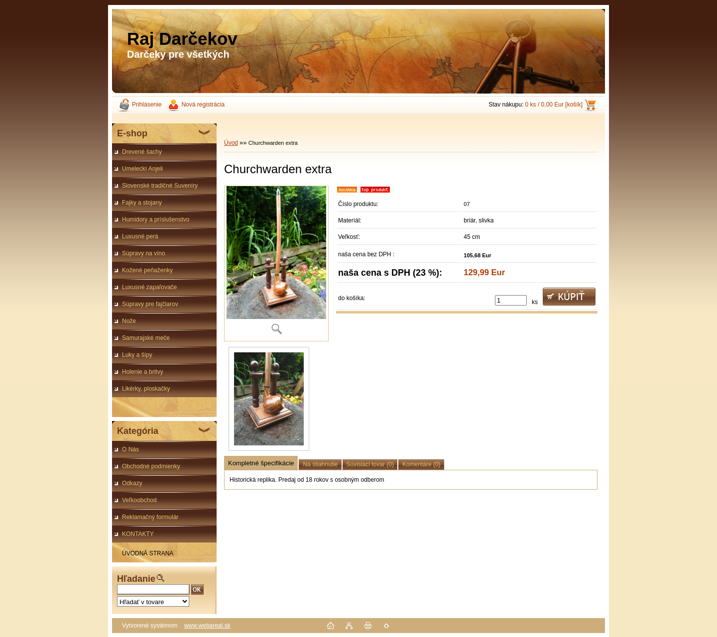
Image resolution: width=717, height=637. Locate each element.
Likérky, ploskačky (146, 388)
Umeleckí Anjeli (142, 168)
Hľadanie (136, 579)
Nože (129, 321)
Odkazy (132, 483)
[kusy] (511, 300)
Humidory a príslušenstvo (155, 219)
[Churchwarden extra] (276, 263)
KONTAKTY (138, 534)
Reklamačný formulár (150, 517)
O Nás (130, 449)
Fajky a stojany (142, 202)
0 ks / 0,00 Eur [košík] (554, 104)
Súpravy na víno (143, 253)
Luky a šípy (137, 354)
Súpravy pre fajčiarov (150, 304)
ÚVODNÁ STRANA (147, 553)
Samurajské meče (146, 337)
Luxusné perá (140, 236)
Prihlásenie (146, 104)
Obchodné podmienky (151, 466)
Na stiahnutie (320, 464)
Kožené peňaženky (147, 270)
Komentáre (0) (421, 464)
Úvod (231, 142)
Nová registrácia (203, 104)
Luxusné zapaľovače (149, 287)
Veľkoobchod (139, 500)
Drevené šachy (142, 151)
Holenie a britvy (142, 371)
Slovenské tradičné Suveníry (160, 185)
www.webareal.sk (207, 625)
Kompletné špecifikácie (261, 463)
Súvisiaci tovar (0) (370, 464)
